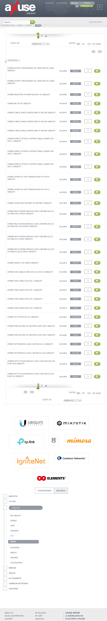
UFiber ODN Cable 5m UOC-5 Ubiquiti (24, 308)
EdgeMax (14, 531)
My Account (49, 3)
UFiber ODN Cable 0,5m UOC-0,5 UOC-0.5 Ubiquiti (30, 272)
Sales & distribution (14, 616)
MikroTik (13, 496)
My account (40, 613)
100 (89, 44)
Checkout (39, 619)
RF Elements (15, 578)
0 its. (89, 3)
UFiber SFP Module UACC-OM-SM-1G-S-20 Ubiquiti (30, 353)
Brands (20, 25)
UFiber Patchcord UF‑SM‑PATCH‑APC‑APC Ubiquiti (31, 326)
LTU (11, 536)
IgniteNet (13, 589)
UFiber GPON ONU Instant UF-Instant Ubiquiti (29, 203)
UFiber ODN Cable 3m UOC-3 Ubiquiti (24, 299)
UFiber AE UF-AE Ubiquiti (19, 103)
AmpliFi (13, 553)
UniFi (12, 526)
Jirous (12, 573)
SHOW (72, 43)
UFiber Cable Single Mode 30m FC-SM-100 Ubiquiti (31, 113)
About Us (9, 613)
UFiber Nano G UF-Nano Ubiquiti (23, 263)
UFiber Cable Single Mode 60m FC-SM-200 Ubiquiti (31, 121)
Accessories (16, 563)
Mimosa (12, 568)
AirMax (13, 521)
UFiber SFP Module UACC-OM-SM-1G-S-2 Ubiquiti (30, 344)
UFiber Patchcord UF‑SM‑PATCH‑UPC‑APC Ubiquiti (31, 335)
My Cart (38, 616)
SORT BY (15, 43)
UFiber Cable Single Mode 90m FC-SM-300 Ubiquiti (31, 131)
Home (12, 25)
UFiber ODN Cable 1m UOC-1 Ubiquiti (24, 281)
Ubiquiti (28, 25)
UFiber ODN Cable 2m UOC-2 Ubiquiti (24, 290)
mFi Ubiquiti (15, 516)
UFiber (13, 542)
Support (9, 619)
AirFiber (14, 558)
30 (78, 44)
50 (83, 44)
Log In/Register (61, 3)
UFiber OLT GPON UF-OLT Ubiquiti (23, 317)
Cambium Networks (18, 583)
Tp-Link (12, 501)
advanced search (95, 22)
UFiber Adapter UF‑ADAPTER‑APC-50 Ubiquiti (28, 95)
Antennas (14, 548)
